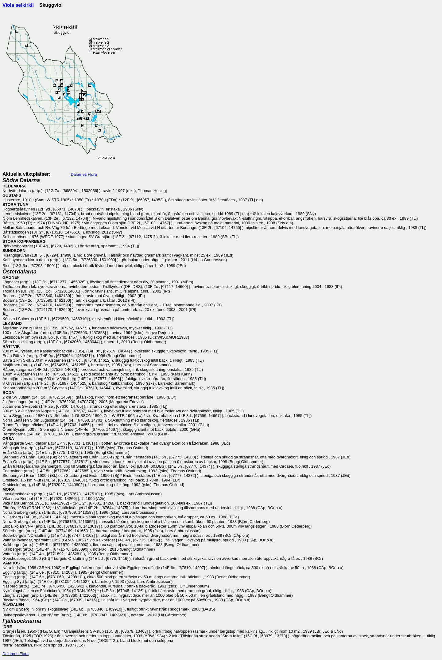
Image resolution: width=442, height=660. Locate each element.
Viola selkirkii (18, 5)
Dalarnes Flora (84, 174)
